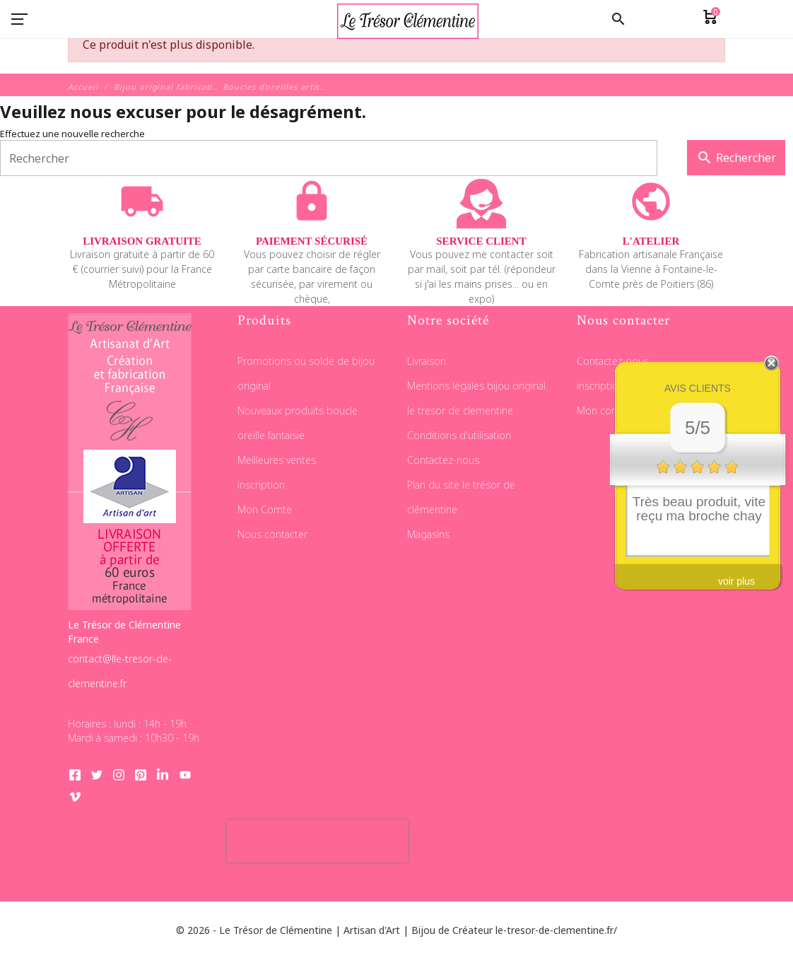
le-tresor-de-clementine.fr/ (556, 930)
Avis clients (697, 388)
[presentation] (317, 841)
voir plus (736, 581)
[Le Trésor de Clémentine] (407, 19)
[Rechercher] (328, 158)
